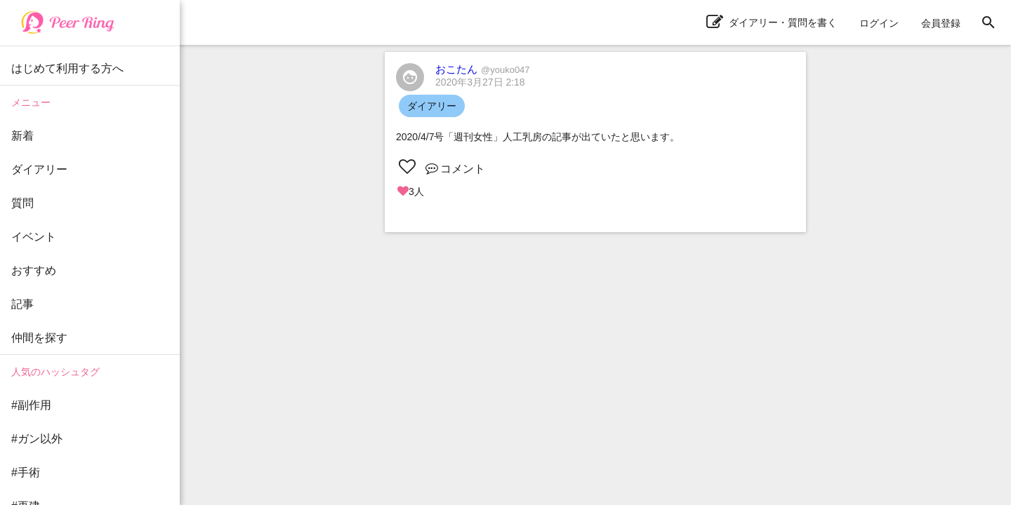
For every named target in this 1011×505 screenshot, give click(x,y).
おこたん (482, 69)
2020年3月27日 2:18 (480, 82)
